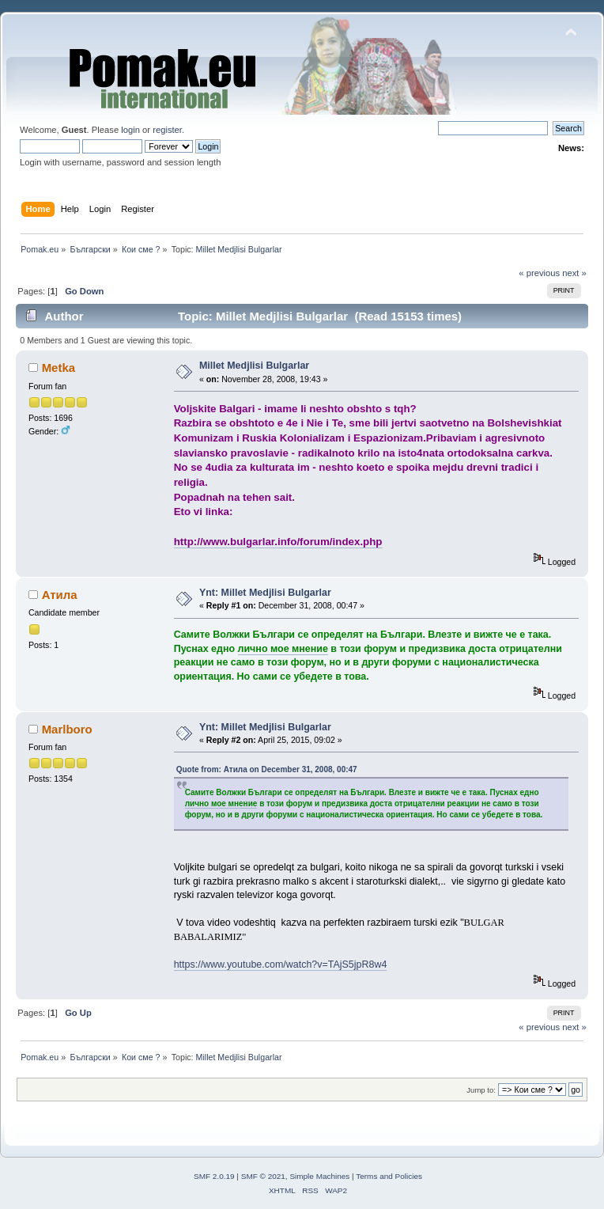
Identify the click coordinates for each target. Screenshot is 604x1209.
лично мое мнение (283, 648)
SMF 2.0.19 (214, 1176)
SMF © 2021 (263, 1176)
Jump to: (481, 1090)
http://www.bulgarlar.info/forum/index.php (278, 542)
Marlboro (67, 729)
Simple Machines (319, 1176)
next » (574, 273)
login (130, 130)
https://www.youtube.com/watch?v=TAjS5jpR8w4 (280, 964)
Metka (58, 367)
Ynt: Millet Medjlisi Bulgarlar (265, 592)
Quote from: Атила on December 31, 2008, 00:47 (266, 769)
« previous (539, 273)
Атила (59, 594)
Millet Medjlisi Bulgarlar (254, 365)
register (167, 130)
